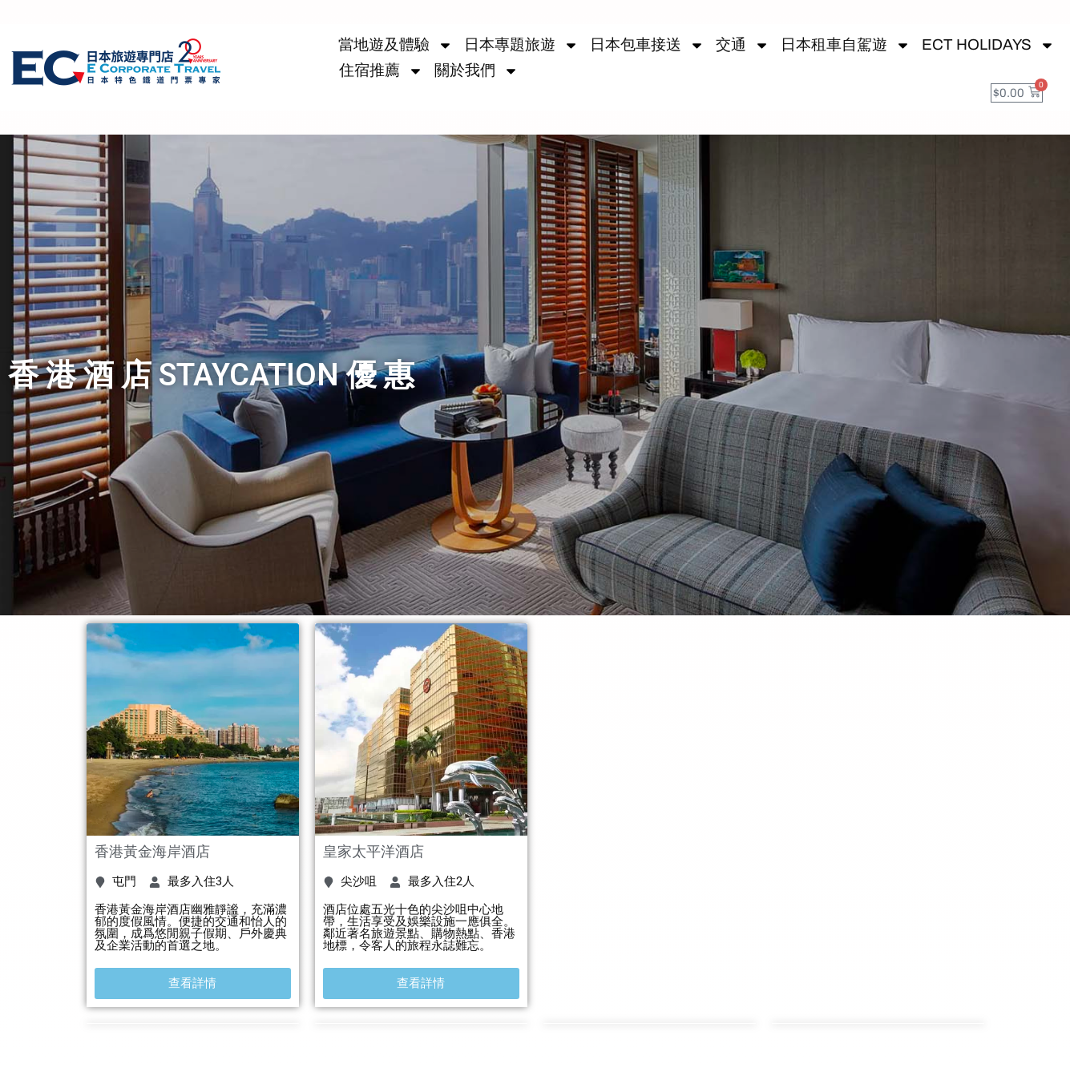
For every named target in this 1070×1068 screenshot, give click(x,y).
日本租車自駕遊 (846, 45)
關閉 (998, 1049)
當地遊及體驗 (395, 45)
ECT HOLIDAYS (988, 45)
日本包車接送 (647, 45)
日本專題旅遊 (521, 45)
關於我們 (476, 70)
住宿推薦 (381, 70)
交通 (742, 45)
